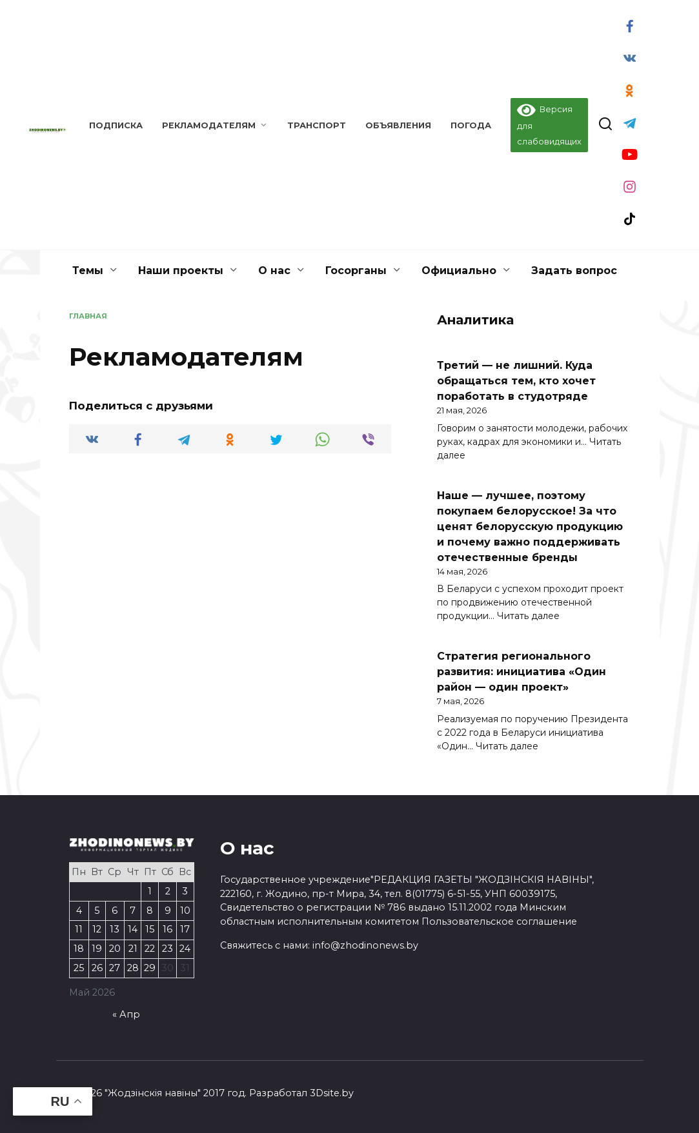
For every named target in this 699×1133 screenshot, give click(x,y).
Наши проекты (180, 270)
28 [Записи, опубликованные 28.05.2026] (133, 968)
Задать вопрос (574, 270)
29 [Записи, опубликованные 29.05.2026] (150, 968)
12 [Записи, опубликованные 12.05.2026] (96, 929)
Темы (87, 270)
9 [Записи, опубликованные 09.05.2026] (168, 910)
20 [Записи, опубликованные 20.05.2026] (115, 948)
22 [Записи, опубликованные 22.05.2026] (150, 948)
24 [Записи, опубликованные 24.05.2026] (184, 948)
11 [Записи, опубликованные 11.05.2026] (79, 929)
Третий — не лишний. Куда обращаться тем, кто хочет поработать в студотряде (516, 380)
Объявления (398, 125)
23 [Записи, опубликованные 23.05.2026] (167, 948)
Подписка (116, 125)
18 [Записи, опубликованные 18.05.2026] (79, 948)
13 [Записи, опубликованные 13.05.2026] (114, 929)
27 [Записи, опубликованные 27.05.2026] (114, 968)
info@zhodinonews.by (365, 945)
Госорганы (356, 270)
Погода (471, 125)
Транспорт (316, 125)
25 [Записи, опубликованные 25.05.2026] (79, 968)
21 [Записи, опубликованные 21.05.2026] (132, 948)
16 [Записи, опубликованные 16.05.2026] (167, 929)
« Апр (126, 1014)
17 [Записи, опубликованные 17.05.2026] (185, 929)
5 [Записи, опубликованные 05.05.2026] (96, 910)
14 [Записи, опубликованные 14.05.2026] (132, 929)
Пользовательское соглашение (499, 921)
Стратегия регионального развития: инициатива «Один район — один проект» (521, 671)
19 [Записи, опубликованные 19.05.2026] (97, 948)
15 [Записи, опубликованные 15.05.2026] (149, 929)
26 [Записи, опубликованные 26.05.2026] (97, 968)
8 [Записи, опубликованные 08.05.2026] (150, 910)
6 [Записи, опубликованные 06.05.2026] (114, 910)
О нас (274, 270)
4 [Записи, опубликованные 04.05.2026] (79, 910)
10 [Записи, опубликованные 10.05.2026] (185, 910)
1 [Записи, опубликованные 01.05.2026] (150, 891)
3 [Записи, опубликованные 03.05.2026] (185, 891)
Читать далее (528, 616)
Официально (458, 270)
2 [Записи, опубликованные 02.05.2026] (167, 891)
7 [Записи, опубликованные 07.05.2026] (133, 910)
